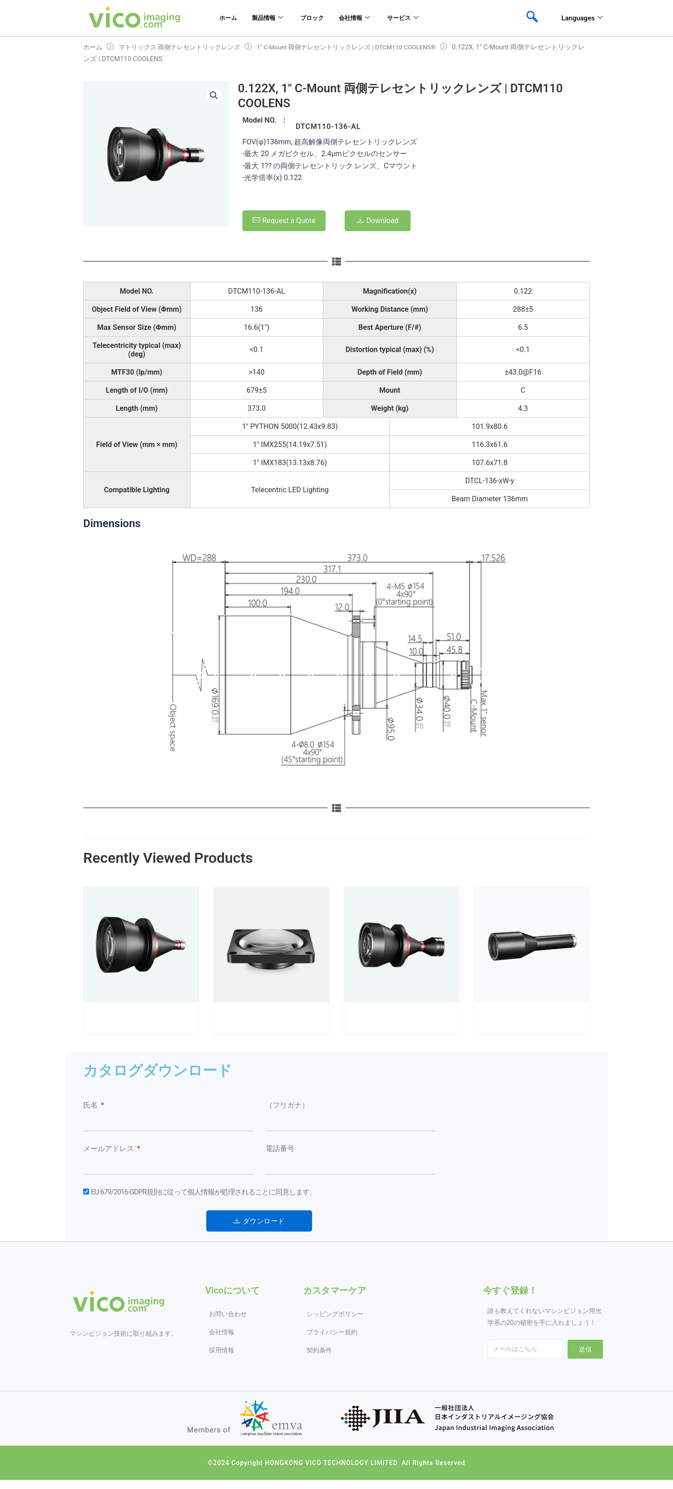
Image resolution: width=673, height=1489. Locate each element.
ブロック (322, 18)
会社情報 (371, 18)
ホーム (224, 18)
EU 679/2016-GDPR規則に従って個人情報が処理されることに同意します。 (203, 1192)
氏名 (91, 1105)
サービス (426, 18)
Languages (581, 18)
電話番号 (279, 1148)
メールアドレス (109, 1148)
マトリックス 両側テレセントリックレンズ (185, 47)
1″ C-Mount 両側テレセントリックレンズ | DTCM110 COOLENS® (363, 47)
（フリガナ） (287, 1105)
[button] (213, 96)
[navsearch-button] (532, 18)
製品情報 (270, 18)
